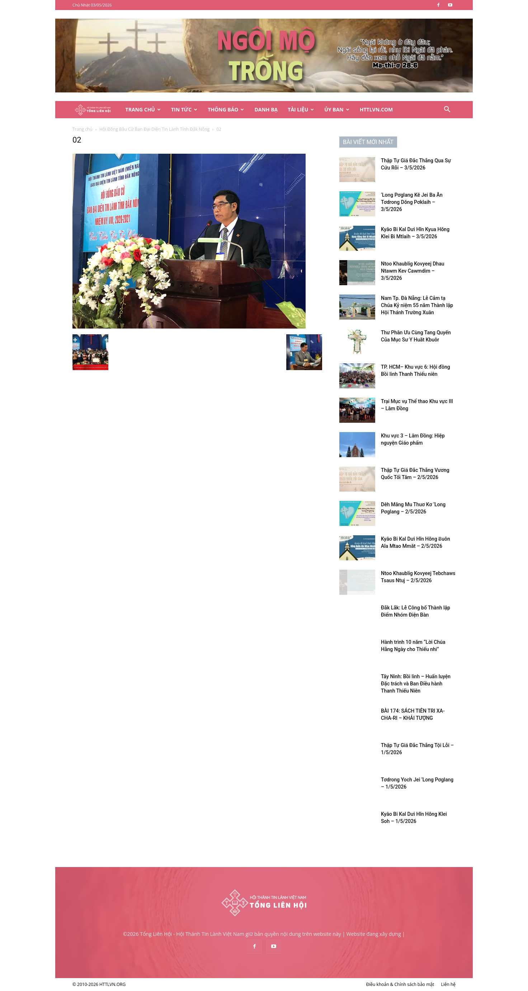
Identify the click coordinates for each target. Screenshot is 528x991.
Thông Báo (226, 109)
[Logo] (96, 110)
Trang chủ (82, 129)
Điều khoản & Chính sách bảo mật (400, 984)
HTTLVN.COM (376, 109)
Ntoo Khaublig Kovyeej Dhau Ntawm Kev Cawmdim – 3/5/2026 (412, 271)
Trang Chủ (143, 109)
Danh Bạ (266, 109)
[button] (447, 110)
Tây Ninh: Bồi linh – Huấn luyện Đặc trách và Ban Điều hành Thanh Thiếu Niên (416, 684)
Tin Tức (184, 109)
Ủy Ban (336, 109)
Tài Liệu (301, 109)
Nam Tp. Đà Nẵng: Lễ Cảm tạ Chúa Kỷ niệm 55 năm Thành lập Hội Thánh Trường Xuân (417, 305)
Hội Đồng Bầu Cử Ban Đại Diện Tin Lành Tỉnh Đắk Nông (154, 129)
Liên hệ (448, 984)
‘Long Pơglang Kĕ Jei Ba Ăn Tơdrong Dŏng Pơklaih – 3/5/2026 (412, 202)
